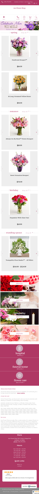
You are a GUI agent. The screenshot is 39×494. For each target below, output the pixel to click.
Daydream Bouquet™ (19, 60)
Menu (4, 19)
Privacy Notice (14, 491)
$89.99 (19, 145)
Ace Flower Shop (19, 8)
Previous (2, 53)
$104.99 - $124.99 (19, 267)
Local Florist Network (25, 491)
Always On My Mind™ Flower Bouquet (19, 139)
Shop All (24, 33)
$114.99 (19, 182)
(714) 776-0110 (7, 2)
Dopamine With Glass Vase (19, 218)
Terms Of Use (6, 491)
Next (36, 53)
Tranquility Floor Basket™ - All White (19, 260)
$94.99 (19, 103)
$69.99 (19, 224)
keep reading (21, 393)
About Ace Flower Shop (8, 389)
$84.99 (19, 66)
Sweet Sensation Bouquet (19, 175)
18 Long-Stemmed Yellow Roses (19, 96)
